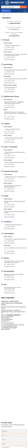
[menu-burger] (2, 2)
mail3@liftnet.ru (14, 29)
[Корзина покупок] (25, 11)
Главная (4, 14)
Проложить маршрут (9, 49)
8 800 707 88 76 (15, 23)
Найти (23, 7)
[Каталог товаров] (6, 10)
